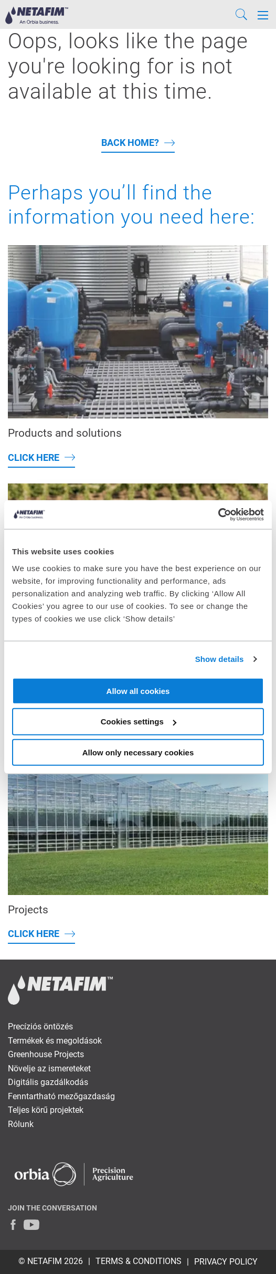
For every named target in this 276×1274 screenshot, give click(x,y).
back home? (130, 142)
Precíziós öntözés (40, 1026)
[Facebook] (13, 1224)
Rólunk (21, 1124)
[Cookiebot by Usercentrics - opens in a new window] (218, 514)
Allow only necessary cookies (138, 752)
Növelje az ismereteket (49, 1068)
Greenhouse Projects (46, 1054)
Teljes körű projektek (45, 1110)
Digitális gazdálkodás (48, 1082)
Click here (33, 457)
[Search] (241, 15)
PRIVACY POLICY (226, 1262)
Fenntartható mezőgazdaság (61, 1096)
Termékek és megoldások (55, 1041)
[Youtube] (31, 1225)
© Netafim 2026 (50, 1261)
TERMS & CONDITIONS (138, 1261)
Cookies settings (138, 721)
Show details (219, 659)
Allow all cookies (138, 690)
